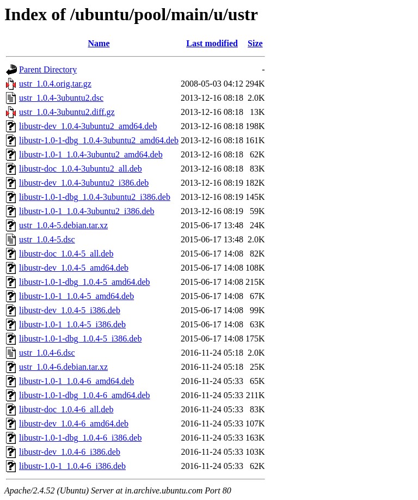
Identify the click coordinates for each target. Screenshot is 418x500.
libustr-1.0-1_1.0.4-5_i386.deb (72, 324)
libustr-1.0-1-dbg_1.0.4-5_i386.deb (80, 338)
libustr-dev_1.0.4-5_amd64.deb (73, 267)
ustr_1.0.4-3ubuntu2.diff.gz (67, 112)
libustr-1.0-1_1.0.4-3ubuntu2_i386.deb (87, 211)
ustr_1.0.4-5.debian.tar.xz (63, 225)
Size (255, 43)
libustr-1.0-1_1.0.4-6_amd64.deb (76, 381)
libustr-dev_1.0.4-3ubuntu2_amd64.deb (88, 126)
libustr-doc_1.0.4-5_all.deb (66, 253)
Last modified (212, 43)
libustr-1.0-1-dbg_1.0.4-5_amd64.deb (84, 281)
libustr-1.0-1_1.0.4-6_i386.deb (72, 466)
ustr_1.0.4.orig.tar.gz (55, 83)
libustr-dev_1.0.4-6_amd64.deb (73, 423)
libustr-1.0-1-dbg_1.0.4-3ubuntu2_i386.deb (94, 197)
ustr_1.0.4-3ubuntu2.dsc (61, 97)
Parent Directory (48, 69)
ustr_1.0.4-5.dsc (47, 239)
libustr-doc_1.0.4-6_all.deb (66, 409)
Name (99, 43)
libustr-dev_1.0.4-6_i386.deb (69, 451)
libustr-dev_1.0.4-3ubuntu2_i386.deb (84, 182)
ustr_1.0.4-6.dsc (47, 352)
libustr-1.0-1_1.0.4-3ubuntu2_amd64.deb (91, 154)
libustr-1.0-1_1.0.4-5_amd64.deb (76, 296)
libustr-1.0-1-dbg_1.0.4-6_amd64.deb (84, 395)
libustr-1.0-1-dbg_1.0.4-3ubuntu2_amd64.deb (99, 140)
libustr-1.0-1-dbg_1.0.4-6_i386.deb (80, 437)
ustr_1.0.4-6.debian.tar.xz (63, 366)
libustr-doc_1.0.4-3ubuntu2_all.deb (80, 168)
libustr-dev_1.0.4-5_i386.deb (69, 310)
